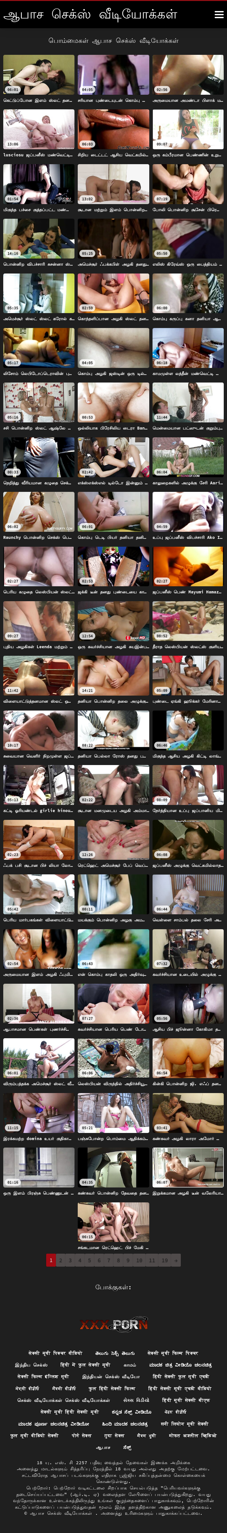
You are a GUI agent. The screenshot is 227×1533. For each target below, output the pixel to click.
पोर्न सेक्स (82, 1436)
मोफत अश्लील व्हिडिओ (193, 1436)
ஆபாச (103, 1448)
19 (165, 1260)
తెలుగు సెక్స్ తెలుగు (115, 1352)
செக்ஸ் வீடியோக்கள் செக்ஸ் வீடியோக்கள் (63, 1400)
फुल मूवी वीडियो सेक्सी (34, 1436)
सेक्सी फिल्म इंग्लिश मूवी (43, 1376)
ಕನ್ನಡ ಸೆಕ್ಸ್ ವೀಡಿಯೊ (132, 1412)
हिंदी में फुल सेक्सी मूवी (84, 1364)
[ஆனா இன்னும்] (219, 14)
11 (152, 1260)
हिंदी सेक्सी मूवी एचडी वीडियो (180, 1388)
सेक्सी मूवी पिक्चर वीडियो (55, 1352)
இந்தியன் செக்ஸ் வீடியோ (111, 1376)
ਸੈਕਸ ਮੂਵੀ (147, 1436)
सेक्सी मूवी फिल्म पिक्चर (173, 1352)
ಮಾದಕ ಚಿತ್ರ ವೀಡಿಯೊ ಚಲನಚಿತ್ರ (180, 1364)
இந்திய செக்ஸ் (30, 1364)
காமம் (129, 1364)
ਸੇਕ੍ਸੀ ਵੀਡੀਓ (27, 1388)
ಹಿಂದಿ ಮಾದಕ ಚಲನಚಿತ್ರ (126, 1424)
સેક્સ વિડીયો (136, 1400)
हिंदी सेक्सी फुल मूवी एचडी (181, 1376)
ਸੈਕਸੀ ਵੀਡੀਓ (64, 1388)
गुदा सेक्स (114, 1436)
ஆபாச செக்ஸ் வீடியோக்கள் (62, 1513)
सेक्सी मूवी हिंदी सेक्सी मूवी (69, 1412)
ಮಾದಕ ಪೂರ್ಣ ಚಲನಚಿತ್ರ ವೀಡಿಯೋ (52, 1424)
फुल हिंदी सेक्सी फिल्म (112, 1388)
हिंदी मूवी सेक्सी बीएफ (186, 1400)
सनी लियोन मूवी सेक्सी (187, 1424)
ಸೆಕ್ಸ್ (127, 1448)
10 (139, 1260)
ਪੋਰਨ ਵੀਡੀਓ (176, 1412)
